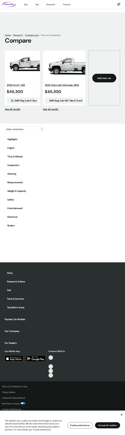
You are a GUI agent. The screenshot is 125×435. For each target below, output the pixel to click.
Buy (26, 4)
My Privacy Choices (13, 403)
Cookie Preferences (11, 409)
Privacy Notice (8, 392)
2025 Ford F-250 (16, 85)
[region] (62, 422)
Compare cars (32, 35)
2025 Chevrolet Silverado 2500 (62, 85)
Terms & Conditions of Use (14, 386)
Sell (37, 4)
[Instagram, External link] (51, 371)
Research (50, 4)
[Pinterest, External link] (51, 375)
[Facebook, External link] (51, 362)
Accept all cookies (107, 425)
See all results (12, 109)
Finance (66, 4)
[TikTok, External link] (51, 357)
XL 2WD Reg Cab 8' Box (22, 100)
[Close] (121, 414)
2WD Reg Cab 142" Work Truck (64, 100)
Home (8, 35)
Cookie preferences (80, 425)
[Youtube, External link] (51, 366)
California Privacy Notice (13, 398)
